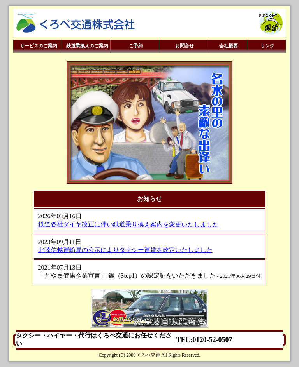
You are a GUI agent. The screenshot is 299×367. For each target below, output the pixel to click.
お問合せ (183, 46)
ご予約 (135, 46)
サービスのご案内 (37, 46)
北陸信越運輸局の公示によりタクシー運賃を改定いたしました (125, 250)
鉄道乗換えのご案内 (86, 46)
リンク (266, 46)
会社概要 (227, 46)
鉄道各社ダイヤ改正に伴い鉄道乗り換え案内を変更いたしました (128, 224)
